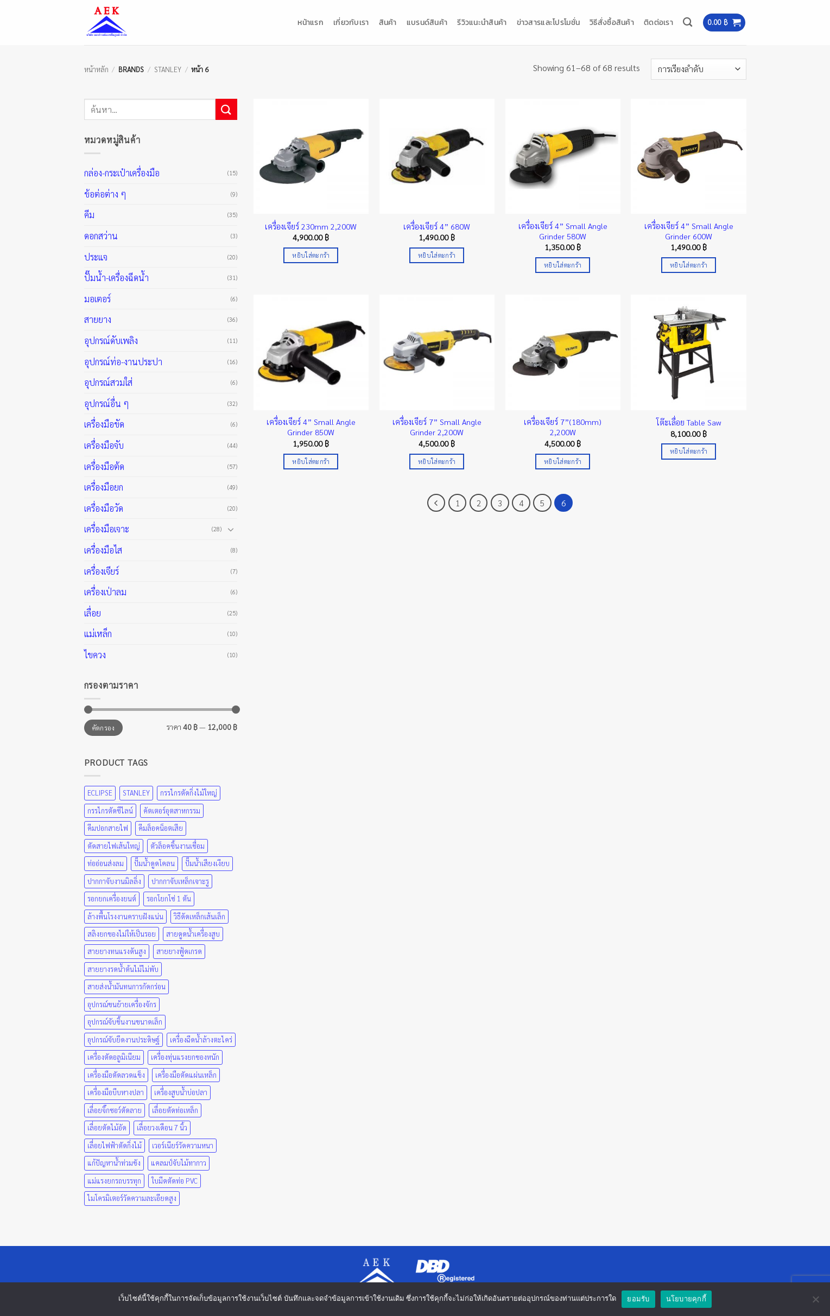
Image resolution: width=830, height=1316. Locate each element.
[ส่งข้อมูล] (226, 109)
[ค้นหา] (687, 22)
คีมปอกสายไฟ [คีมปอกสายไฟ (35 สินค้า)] (107, 827)
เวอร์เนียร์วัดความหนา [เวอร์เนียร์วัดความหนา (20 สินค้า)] (182, 1145)
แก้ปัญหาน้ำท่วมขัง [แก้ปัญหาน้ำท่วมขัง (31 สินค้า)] (114, 1162)
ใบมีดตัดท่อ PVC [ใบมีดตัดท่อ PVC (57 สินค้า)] (174, 1180)
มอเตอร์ (97, 298)
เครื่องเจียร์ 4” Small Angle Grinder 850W (311, 427)
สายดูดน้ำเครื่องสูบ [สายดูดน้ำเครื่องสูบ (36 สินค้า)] (193, 933)
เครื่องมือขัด (104, 424)
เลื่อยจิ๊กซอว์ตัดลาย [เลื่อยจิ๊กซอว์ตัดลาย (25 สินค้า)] (114, 1110)
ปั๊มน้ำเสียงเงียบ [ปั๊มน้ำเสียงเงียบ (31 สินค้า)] (207, 863)
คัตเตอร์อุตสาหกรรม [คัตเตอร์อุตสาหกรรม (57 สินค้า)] (171, 810)
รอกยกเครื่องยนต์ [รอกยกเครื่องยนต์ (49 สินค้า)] (111, 898)
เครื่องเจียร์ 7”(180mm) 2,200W (562, 427)
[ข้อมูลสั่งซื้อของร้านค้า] (698, 69)
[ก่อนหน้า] (436, 503)
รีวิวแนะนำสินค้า (481, 22)
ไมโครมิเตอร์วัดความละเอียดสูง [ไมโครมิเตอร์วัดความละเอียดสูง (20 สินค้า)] (131, 1198)
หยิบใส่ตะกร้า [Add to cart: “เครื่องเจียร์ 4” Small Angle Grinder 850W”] (311, 461)
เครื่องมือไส (103, 550)
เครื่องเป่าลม (105, 591)
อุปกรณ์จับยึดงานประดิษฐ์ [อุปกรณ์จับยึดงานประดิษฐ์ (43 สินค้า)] (123, 1039)
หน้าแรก (310, 22)
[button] (724, 22)
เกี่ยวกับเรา (351, 22)
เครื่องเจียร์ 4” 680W (436, 226)
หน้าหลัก (96, 69)
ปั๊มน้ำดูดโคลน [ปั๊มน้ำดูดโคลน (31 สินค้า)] (154, 863)
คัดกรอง (103, 727)
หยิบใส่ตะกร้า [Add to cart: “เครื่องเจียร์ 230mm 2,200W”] (311, 255)
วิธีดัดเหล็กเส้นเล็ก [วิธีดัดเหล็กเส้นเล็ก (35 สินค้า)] (199, 916)
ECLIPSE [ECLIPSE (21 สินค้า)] (99, 792)
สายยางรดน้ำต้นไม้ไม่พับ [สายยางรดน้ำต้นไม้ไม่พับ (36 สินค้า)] (123, 969)
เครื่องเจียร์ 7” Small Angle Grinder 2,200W (436, 427)
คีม (89, 214)
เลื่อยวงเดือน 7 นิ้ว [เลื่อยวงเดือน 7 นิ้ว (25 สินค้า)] (162, 1127)
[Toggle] (230, 529)
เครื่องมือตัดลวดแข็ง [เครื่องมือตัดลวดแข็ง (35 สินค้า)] (116, 1074)
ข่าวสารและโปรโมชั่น (548, 22)
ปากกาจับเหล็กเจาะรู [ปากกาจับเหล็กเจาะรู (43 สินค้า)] (180, 881)
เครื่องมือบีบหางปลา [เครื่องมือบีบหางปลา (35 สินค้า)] (115, 1092)
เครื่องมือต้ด (104, 466)
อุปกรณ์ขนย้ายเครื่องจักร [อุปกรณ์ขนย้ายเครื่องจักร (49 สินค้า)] (121, 1004)
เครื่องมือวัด (103, 508)
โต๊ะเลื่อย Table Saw (688, 422)
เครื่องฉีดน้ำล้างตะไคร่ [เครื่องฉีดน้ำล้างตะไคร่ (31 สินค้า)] (201, 1039)
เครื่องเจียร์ (101, 571)
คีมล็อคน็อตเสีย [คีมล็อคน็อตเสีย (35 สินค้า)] (160, 827)
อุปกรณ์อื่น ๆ (106, 403)
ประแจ (95, 257)
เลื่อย (92, 613)
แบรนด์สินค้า (427, 22)
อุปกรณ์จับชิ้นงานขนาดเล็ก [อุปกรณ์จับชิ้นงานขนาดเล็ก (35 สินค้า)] (124, 1021)
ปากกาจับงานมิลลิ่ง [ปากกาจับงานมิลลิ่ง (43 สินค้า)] (114, 881)
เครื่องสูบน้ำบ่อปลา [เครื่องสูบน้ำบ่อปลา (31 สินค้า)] (180, 1092)
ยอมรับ (638, 1299)
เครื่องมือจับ (104, 445)
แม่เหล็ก (98, 633)
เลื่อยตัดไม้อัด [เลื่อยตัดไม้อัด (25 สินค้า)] (106, 1127)
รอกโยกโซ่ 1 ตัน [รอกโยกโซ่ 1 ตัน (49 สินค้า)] (169, 898)
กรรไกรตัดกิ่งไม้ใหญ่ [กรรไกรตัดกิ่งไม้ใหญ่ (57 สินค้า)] (188, 792)
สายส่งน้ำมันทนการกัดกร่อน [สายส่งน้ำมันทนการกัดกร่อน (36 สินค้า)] (126, 986)
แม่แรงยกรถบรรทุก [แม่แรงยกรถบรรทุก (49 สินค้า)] (114, 1180)
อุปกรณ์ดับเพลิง (111, 340)
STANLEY (167, 69)
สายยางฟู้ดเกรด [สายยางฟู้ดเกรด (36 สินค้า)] (179, 951)
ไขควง (95, 654)
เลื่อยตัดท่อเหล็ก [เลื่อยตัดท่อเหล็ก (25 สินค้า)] (175, 1110)
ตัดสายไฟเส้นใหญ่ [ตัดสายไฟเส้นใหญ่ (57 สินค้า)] (113, 845)
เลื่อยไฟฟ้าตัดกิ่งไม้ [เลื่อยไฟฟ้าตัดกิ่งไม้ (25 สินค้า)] (114, 1145)
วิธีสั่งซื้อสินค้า (612, 22)
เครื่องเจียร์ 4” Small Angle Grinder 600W (688, 231)
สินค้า (388, 22)
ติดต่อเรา (658, 22)
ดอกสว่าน (101, 235)
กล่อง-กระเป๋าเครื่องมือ (122, 173)
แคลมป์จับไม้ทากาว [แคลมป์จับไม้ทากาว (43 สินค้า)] (178, 1162)
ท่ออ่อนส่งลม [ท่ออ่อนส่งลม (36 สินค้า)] (105, 863)
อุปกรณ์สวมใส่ (108, 382)
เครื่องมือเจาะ (106, 529)
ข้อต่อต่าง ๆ (105, 194)
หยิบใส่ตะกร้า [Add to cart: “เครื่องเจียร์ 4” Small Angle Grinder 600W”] (688, 265)
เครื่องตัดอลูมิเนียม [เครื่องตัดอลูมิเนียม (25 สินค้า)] (114, 1056)
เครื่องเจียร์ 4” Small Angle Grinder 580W (562, 231)
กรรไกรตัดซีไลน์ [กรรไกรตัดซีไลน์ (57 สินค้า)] (110, 810)
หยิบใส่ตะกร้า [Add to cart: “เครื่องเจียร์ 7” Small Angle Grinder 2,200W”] (436, 461)
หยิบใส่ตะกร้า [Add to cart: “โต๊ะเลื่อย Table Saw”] (688, 451)
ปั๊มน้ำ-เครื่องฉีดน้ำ (116, 277)
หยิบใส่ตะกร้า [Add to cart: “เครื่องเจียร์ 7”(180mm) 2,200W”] (562, 461)
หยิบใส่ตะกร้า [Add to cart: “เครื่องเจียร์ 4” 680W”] (436, 255)
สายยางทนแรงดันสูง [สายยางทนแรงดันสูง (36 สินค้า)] (116, 951)
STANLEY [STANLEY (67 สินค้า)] (136, 792)
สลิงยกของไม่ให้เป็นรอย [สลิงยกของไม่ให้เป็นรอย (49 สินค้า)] (121, 933)
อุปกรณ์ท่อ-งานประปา (123, 361)
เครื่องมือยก (103, 487)
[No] (815, 1302)
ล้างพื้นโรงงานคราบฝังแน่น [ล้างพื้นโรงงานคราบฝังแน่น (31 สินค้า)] (125, 916)
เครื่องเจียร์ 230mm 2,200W (311, 226)
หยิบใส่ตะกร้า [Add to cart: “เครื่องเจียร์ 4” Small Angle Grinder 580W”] (562, 265)
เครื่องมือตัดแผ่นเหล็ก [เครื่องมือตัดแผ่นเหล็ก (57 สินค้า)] (186, 1074)
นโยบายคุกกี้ (686, 1299)
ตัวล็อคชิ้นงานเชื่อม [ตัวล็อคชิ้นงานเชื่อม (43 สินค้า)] (177, 845)
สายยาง (97, 319)
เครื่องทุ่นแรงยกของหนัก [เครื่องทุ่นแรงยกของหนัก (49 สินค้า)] (185, 1056)
